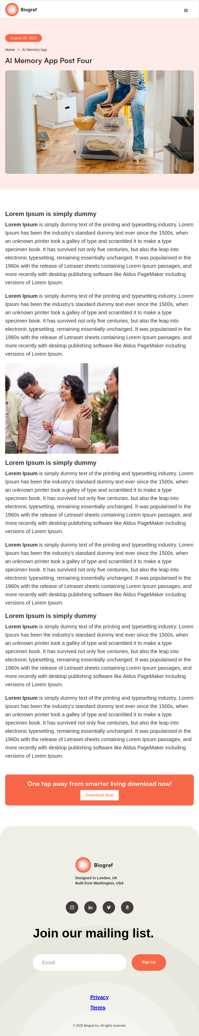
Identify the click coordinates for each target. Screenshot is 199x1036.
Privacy (99, 997)
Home (10, 50)
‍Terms (97, 1007)
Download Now (99, 795)
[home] (21, 9)
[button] (186, 10)
